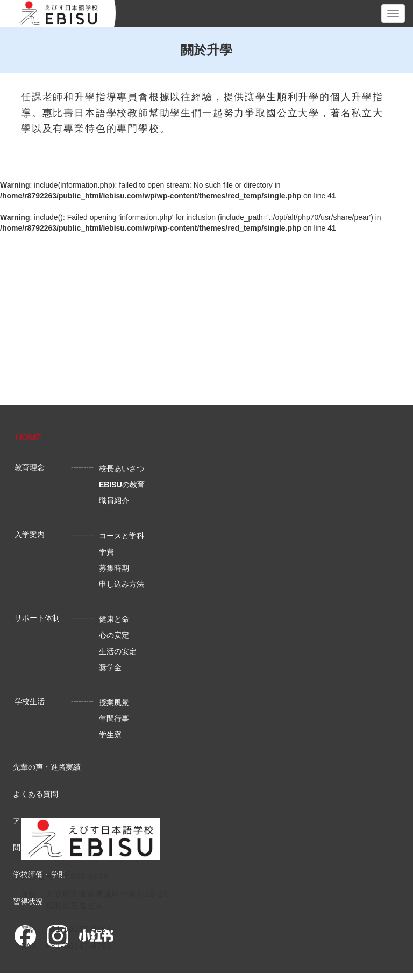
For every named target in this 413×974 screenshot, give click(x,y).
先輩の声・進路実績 (47, 767)
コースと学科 (121, 535)
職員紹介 (114, 500)
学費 (106, 552)
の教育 (122, 484)
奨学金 (110, 667)
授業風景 (114, 702)
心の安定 (114, 635)
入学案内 (30, 534)
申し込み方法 (121, 584)
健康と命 (114, 619)
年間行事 (114, 718)
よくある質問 (35, 794)
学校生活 (30, 701)
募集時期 (114, 568)
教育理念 (30, 467)
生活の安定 (118, 651)
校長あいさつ (121, 468)
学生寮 (110, 734)
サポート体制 (37, 618)
